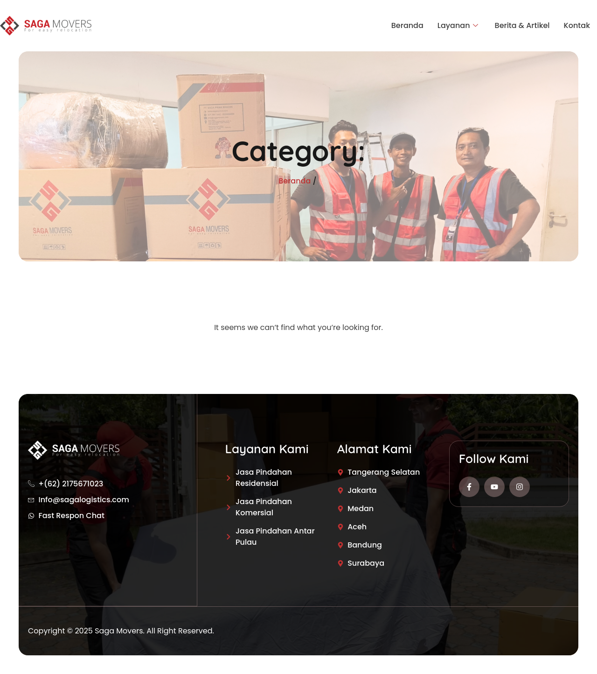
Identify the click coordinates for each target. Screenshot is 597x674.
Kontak (577, 25)
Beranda (407, 25)
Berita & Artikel (522, 25)
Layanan (457, 25)
